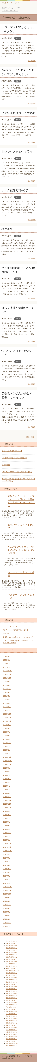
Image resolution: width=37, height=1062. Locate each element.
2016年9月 (7, 897)
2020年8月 (7, 728)
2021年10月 (7, 678)
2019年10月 (7, 764)
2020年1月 (7, 753)
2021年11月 (7, 674)
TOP (11, 8)
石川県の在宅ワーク (11, 977)
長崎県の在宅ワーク (11, 1034)
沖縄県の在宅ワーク (11, 1046)
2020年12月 (7, 714)
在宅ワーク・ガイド (11, 3)
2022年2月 (7, 663)
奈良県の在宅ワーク (11, 1004)
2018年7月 (7, 818)
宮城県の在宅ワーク (11, 948)
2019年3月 (7, 789)
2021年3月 (7, 703)
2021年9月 (7, 681)
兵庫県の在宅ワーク (11, 1002)
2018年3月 (7, 833)
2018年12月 (7, 800)
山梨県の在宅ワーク (11, 982)
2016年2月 (7, 923)
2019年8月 (7, 771)
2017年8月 (7, 858)
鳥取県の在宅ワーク (11, 1009)
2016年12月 (7, 887)
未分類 (18, 38)
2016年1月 (7, 926)
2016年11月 (7, 890)
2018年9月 (7, 811)
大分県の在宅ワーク (11, 1039)
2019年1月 (7, 797)
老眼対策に (6, 465)
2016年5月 (7, 912)
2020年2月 (7, 750)
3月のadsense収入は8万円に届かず (14, 458)
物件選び (7, 229)
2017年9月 (7, 854)
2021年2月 (7, 707)
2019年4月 (7, 786)
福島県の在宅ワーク (11, 954)
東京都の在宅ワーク (11, 968)
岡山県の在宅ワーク (11, 1014)
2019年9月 (7, 768)
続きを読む (32, 61)
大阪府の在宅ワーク (11, 1000)
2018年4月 (7, 829)
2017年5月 (7, 869)
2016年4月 (7, 915)
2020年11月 (7, 717)
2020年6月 (7, 735)
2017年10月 (7, 851)
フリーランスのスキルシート (12, 451)
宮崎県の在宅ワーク (11, 1041)
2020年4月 (7, 743)
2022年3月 (7, 660)
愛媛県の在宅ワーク (11, 1025)
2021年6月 (7, 692)
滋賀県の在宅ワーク (11, 995)
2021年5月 (7, 696)
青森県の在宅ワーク (11, 943)
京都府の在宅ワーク (11, 998)
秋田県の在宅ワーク (11, 950)
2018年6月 (7, 822)
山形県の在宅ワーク (11, 952)
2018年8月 (7, 815)
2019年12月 (7, 757)
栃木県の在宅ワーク (11, 959)
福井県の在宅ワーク (11, 979)
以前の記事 (30, 437)
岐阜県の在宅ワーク (11, 986)
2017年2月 (7, 879)
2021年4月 (7, 699)
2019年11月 (7, 761)
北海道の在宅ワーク (11, 941)
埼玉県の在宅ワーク (11, 964)
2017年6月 (7, 865)
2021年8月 (7, 685)
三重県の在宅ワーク (11, 993)
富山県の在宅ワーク (11, 975)
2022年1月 (7, 667)
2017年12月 (7, 843)
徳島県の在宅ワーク (11, 1020)
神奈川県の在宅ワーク (12, 970)
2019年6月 (7, 779)
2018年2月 (7, 836)
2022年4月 (7, 656)
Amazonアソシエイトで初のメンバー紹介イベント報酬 (21, 550)
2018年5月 (7, 825)
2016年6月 (7, 908)
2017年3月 (7, 876)
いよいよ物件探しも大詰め (18, 112)
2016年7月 (7, 905)
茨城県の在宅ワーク (11, 957)
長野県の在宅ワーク (11, 984)
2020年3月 (7, 746)
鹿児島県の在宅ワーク (12, 1043)
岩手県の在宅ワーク (11, 945)
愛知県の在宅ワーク (11, 991)
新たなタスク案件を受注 (16, 151)
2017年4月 (7, 872)
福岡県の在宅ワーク (11, 1030)
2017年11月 (7, 847)
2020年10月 (7, 721)
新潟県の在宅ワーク (11, 973)
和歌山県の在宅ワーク (12, 1007)
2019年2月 (7, 793)
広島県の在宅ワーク (11, 1016)
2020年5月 (7, 739)
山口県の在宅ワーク (11, 1018)
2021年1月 (7, 710)
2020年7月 (7, 732)
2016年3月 (7, 919)
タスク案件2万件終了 (14, 190)
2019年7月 (7, 775)
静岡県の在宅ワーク (11, 989)
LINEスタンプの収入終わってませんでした (17, 472)
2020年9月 (7, 725)
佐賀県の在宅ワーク (11, 1032)
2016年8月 (7, 901)
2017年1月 (7, 883)
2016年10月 (7, 894)
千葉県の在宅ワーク (11, 966)
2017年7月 (7, 861)
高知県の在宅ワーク (11, 1027)
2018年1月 (7, 840)
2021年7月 (7, 689)
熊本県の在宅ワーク (11, 1036)
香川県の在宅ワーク (11, 1023)
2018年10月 (7, 807)
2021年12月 (7, 671)
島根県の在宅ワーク (11, 1011)
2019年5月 (7, 782)
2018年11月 (7, 804)
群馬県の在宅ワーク (11, 961)
